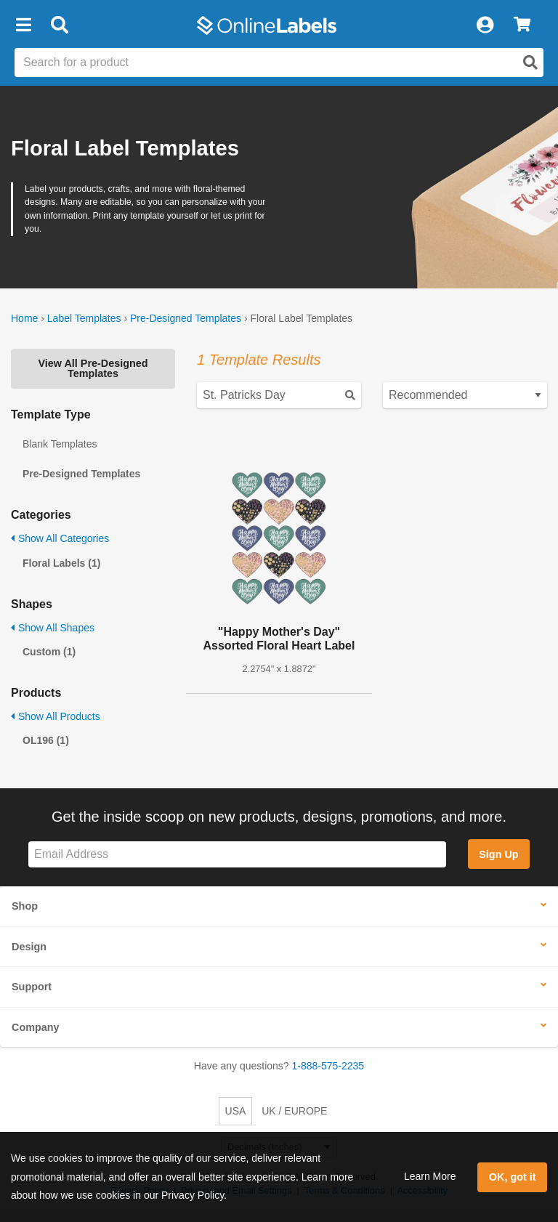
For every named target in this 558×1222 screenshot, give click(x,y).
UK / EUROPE (294, 1111)
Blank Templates (60, 444)
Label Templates (84, 318)
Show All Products (55, 716)
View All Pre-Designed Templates (92, 368)
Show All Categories (60, 538)
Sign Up (498, 854)
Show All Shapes (52, 628)
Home (24, 318)
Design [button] (29, 946)
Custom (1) (49, 651)
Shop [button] (25, 906)
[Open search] (530, 62)
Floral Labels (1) (61, 563)
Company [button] (36, 1027)
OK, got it (512, 1177)
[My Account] (484, 25)
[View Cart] (522, 25)
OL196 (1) (46, 740)
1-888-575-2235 (328, 1066)
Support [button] (32, 986)
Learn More (430, 1176)
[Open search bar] (59, 25)
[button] (23, 25)
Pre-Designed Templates (185, 318)
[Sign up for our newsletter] (237, 854)
